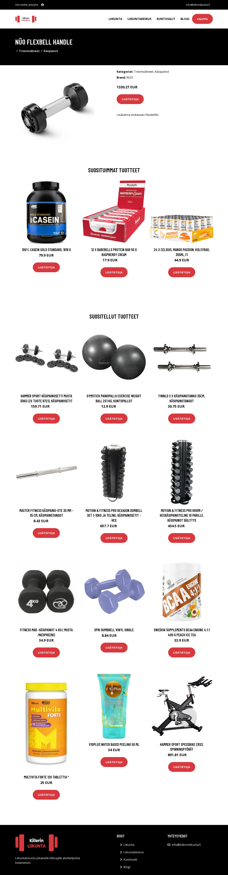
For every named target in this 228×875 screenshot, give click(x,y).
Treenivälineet (29, 51)
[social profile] (42, 4)
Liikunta (115, 19)
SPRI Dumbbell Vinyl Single (114, 630)
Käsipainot (51, 51)
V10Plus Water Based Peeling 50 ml (114, 744)
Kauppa (202, 19)
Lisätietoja (130, 99)
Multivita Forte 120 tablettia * (46, 777)
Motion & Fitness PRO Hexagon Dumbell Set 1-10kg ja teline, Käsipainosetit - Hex (114, 515)
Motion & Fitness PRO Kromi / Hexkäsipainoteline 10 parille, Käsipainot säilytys (182, 515)
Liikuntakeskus (139, 19)
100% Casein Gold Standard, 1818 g (46, 249)
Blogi (185, 19)
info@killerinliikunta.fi (198, 4)
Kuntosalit (166, 19)
